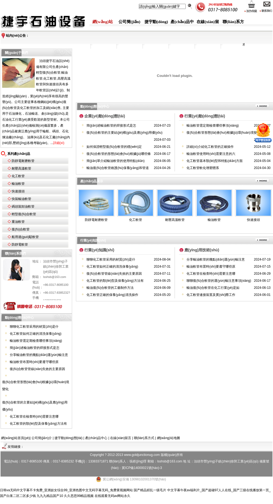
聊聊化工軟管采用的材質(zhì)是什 (34, 326)
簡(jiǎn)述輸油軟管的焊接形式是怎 (34, 348)
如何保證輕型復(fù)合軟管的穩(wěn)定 (114, 147)
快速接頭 (18, 191)
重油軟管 (18, 222)
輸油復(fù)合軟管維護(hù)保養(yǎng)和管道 (117, 168)
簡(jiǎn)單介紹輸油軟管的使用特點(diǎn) (115, 161)
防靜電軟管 (20, 244)
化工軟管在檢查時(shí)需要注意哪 (34, 416)
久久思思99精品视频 (79, 496)
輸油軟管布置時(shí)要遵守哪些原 (34, 362)
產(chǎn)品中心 (96, 438)
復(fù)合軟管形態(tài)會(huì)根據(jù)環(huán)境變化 (223, 132)
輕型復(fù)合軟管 (24, 214)
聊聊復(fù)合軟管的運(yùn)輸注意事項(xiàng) (219, 281)
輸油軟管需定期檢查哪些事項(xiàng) (36, 341)
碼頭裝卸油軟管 (23, 206)
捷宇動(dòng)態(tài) (68, 438)
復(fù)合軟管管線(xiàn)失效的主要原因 (37, 369)
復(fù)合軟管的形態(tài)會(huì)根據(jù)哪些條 (118, 154)
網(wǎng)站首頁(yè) (15, 438)
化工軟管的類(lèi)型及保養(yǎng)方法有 (38, 423)
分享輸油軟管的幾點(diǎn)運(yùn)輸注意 (39, 355)
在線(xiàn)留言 (120, 438)
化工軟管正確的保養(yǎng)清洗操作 (112, 295)
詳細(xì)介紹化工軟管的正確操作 (210, 147)
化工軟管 (18, 176)
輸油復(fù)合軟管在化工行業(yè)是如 (213, 288)
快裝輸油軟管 (21, 199)
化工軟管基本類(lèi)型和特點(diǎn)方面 (215, 161)
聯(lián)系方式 (144, 438)
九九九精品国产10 (50, 496)
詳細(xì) (58, 143)
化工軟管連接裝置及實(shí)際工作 (211, 295)
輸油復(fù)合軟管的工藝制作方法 (110, 288)
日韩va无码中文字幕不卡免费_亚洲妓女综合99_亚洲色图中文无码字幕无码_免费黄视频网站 (66, 490)
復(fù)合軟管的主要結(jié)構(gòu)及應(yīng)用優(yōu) (124, 132)
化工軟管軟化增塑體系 (203, 168)
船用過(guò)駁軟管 (25, 237)
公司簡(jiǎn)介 (41, 438)
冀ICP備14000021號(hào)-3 (142, 468)
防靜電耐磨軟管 (23, 161)
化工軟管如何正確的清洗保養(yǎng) (35, 334)
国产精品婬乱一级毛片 (150, 490)
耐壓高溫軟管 (21, 168)
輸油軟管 (18, 184)
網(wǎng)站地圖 (168, 438)
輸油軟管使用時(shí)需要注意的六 (211, 154)
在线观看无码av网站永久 (113, 496)
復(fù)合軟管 (21, 229)
